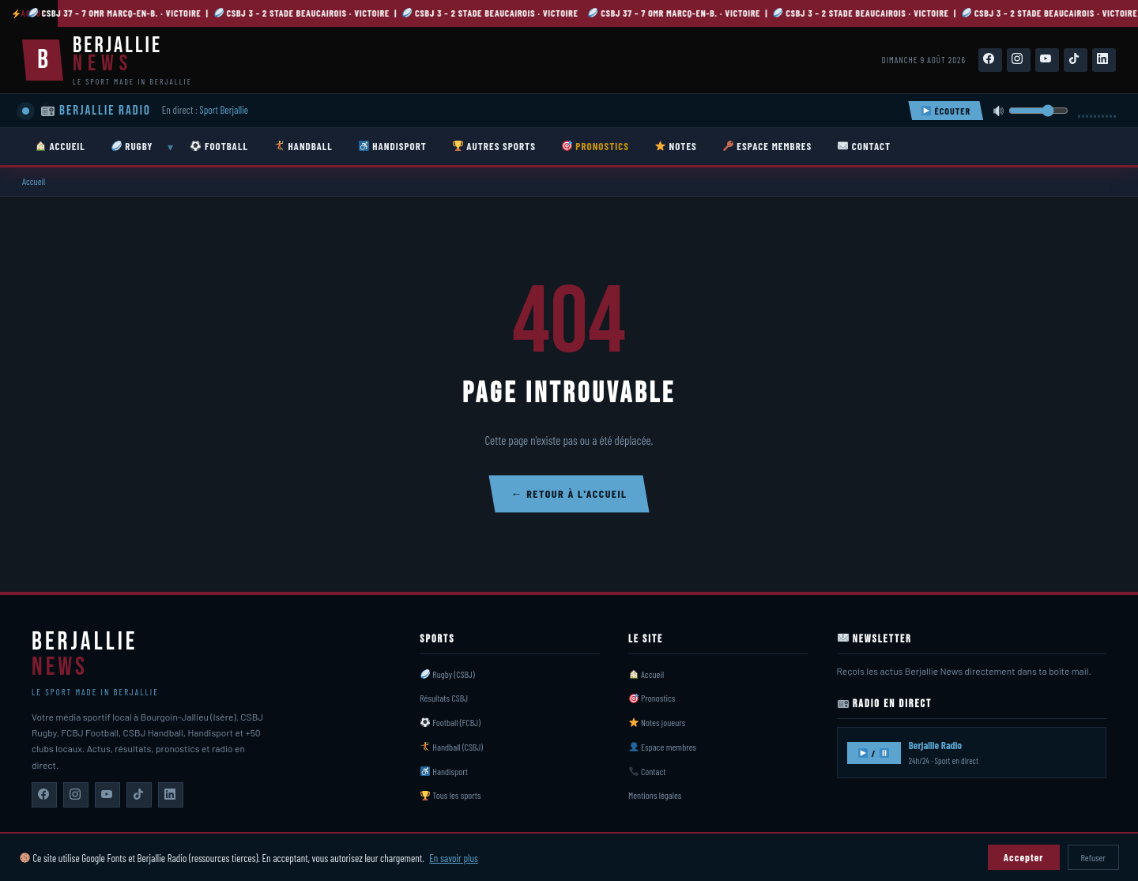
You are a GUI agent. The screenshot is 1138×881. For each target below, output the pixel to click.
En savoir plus (453, 858)
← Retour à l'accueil (569, 493)
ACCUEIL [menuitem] (60, 146)
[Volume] (1038, 110)
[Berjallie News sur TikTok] (139, 795)
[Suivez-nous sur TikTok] (1075, 60)
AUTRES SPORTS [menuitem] (494, 146)
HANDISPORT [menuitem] (393, 146)
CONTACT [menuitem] (864, 146)
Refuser (1093, 857)
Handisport (444, 771)
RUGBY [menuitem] (132, 146)
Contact (647, 771)
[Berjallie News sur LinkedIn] (170, 795)
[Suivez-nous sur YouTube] (1047, 60)
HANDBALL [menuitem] (303, 146)
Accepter (1024, 857)
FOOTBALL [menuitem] (219, 146)
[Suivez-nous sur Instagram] (1019, 60)
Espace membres (662, 746)
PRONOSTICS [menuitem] (595, 146)
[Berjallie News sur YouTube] (107, 795)
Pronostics (652, 697)
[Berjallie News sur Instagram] (76, 795)
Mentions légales (654, 794)
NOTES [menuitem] (676, 146)
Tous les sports (450, 794)
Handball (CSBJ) (451, 746)
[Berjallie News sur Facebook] (44, 795)
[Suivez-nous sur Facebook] (990, 60)
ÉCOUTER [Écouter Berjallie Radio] (945, 110)
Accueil (33, 180)
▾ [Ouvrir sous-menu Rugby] (170, 146)
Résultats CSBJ (444, 697)
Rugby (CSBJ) (447, 674)
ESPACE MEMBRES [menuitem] (767, 146)
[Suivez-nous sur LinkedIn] (1104, 60)
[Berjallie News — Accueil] (107, 60)
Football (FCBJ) (450, 722)
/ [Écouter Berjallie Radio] (873, 753)
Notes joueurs (657, 722)
